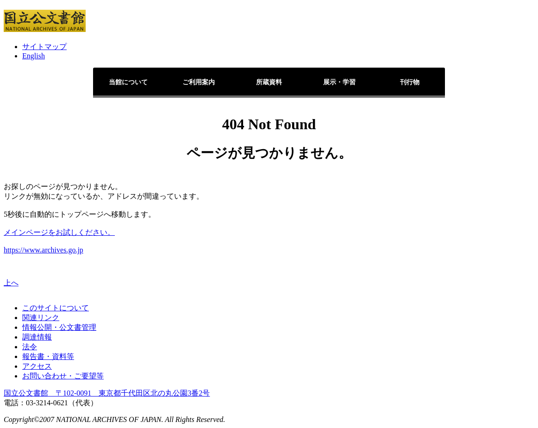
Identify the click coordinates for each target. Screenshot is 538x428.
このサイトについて (55, 308)
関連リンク (40, 317)
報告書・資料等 (48, 356)
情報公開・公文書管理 (59, 327)
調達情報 (37, 337)
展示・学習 (339, 82)
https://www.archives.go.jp (43, 250)
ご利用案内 (198, 82)
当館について (128, 82)
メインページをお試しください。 (59, 232)
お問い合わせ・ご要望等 (63, 376)
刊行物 (409, 82)
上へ (11, 283)
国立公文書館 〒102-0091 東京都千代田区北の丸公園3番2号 (107, 393)
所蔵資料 (269, 82)
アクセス (37, 366)
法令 (29, 347)
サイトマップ (44, 46)
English (33, 56)
